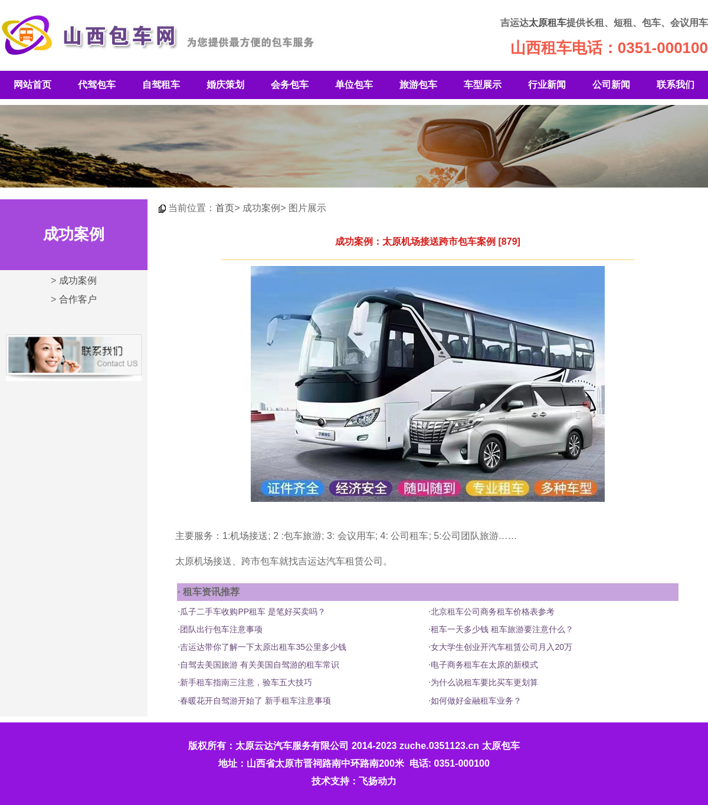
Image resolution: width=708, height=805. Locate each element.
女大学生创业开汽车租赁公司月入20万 (501, 647)
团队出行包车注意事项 (221, 629)
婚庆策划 (225, 85)
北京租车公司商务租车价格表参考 (493, 611)
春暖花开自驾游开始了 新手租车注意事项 (255, 700)
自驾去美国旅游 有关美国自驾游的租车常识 (259, 664)
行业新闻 (547, 85)
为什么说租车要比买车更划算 (484, 682)
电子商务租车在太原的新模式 (484, 664)
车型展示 (483, 85)
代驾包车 (97, 85)
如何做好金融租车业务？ (476, 700)
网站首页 (32, 85)
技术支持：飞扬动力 (354, 781)
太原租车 (547, 23)
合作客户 (78, 299)
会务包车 (290, 85)
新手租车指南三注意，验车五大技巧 (246, 682)
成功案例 (78, 280)
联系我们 (675, 85)
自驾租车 (161, 85)
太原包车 (501, 746)
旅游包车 (418, 85)
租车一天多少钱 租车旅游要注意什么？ (502, 629)
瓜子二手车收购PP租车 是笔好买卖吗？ (253, 611)
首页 (224, 208)
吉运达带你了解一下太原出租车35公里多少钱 (263, 647)
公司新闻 (611, 85)
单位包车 (354, 85)
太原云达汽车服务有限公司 (292, 746)
